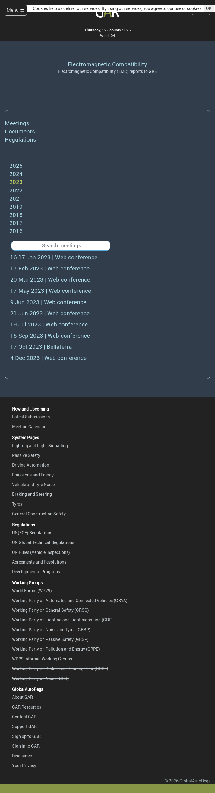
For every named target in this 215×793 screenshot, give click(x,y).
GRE (153, 71)
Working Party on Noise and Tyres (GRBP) (51, 629)
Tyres (17, 504)
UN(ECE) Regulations (32, 532)
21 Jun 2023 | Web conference (50, 313)
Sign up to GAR (26, 736)
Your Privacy (24, 765)
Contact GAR (24, 717)
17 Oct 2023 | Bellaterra (41, 347)
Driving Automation (30, 465)
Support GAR (24, 726)
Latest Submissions (31, 417)
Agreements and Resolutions (39, 562)
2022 (16, 190)
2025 (16, 166)
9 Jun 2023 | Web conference (48, 302)
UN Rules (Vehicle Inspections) (41, 552)
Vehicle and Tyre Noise (33, 484)
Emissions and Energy (33, 475)
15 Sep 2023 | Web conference (50, 335)
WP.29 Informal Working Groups (42, 659)
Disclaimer (22, 756)
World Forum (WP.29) (32, 590)
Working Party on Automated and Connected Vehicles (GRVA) (70, 600)
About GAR (22, 697)
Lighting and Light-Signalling (40, 445)
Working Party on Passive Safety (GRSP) (50, 639)
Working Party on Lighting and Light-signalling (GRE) (62, 620)
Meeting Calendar (29, 426)
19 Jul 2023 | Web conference (49, 324)
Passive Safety (26, 455)
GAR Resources (26, 707)
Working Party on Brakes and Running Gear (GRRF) (60, 668)
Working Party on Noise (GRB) (40, 678)
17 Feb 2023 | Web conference (50, 268)
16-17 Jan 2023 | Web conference (53, 257)
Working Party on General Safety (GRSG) (50, 610)
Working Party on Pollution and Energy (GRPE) (56, 649)
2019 (16, 207)
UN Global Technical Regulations (43, 542)
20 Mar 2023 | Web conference (50, 279)
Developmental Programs (36, 571)
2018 (16, 215)
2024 (16, 174)
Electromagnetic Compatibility (107, 64)
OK (209, 8)
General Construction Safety (39, 514)
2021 (16, 198)
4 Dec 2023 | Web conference (48, 358)
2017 (16, 223)
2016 (16, 231)
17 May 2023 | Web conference (50, 291)
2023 (16, 182)
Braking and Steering (32, 494)
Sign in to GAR (26, 746)
